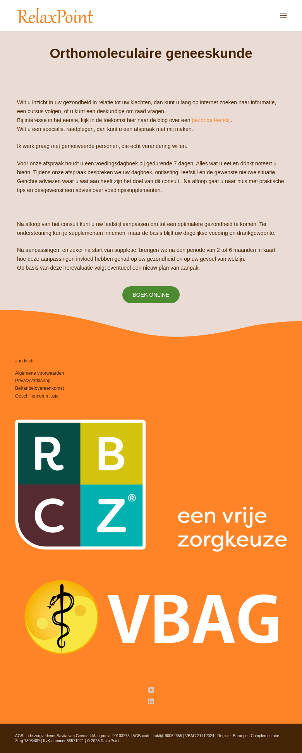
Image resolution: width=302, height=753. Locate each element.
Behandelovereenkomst (39, 388)
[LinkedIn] (151, 701)
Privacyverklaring (32, 380)
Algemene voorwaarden (39, 373)
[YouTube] (151, 690)
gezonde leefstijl (211, 120)
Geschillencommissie (37, 396)
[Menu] (283, 15)
